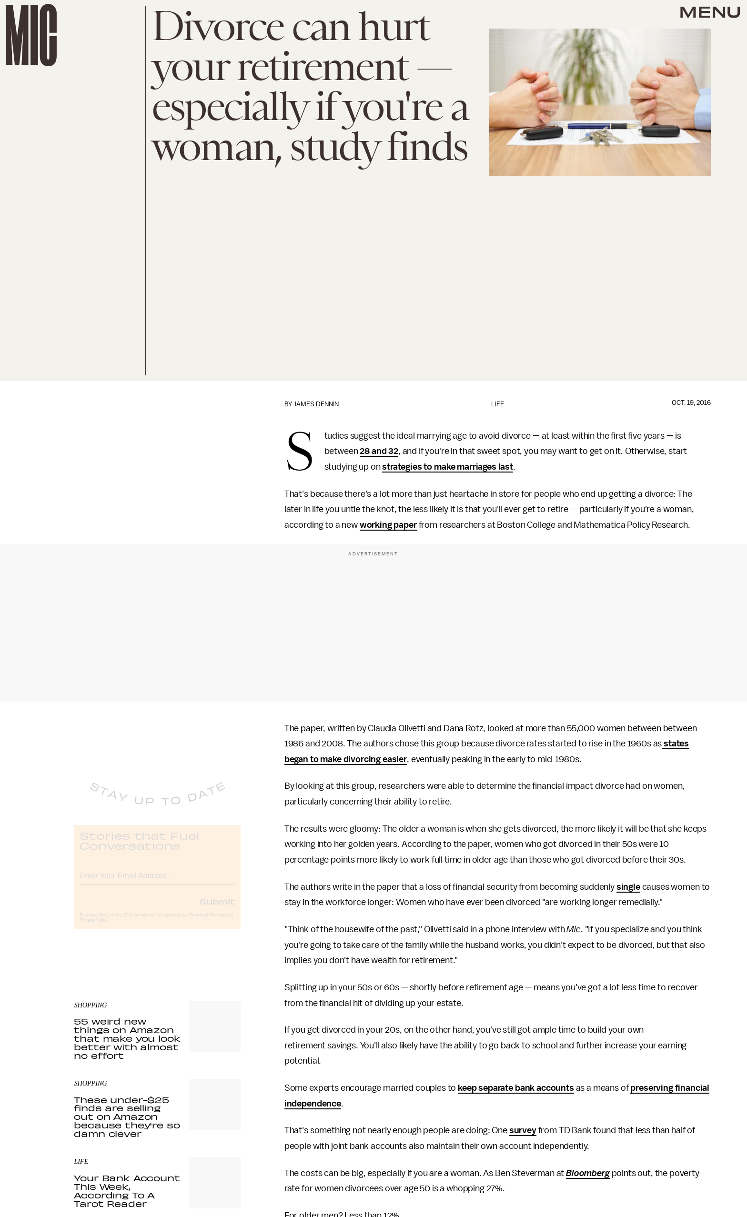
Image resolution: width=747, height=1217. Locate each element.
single (628, 887)
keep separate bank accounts (516, 1088)
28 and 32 (379, 451)
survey (522, 1130)
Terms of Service (207, 923)
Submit (217, 909)
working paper (388, 525)
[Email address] (157, 882)
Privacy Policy (93, 928)
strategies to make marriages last (447, 467)
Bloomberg (588, 1173)
